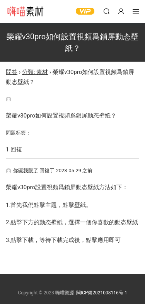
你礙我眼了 (22, 170)
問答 (11, 72)
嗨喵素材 (25, 11)
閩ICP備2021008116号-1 (101, 293)
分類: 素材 (35, 72)
